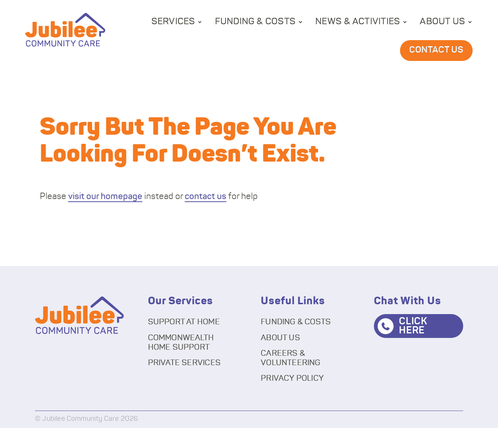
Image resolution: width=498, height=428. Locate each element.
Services (173, 21)
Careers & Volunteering (291, 358)
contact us (205, 196)
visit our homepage (105, 196)
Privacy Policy (292, 378)
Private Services (184, 363)
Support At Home (184, 322)
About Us (442, 21)
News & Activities (357, 21)
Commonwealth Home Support (181, 342)
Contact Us (436, 49)
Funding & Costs (255, 21)
